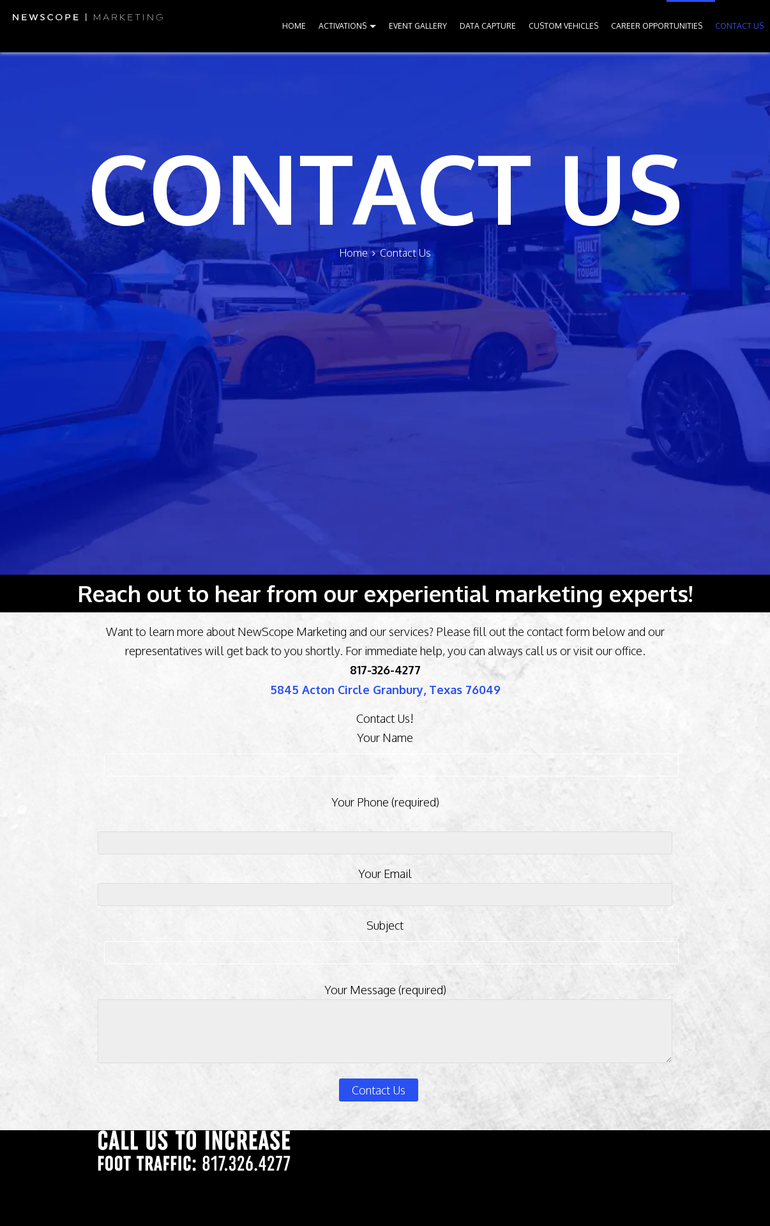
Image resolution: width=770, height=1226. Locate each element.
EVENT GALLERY (418, 26)
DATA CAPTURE (488, 26)
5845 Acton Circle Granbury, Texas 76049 (385, 690)
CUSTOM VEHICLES (563, 26)
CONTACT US (739, 26)
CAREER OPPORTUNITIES (656, 26)
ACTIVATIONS (342, 26)
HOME (294, 26)
